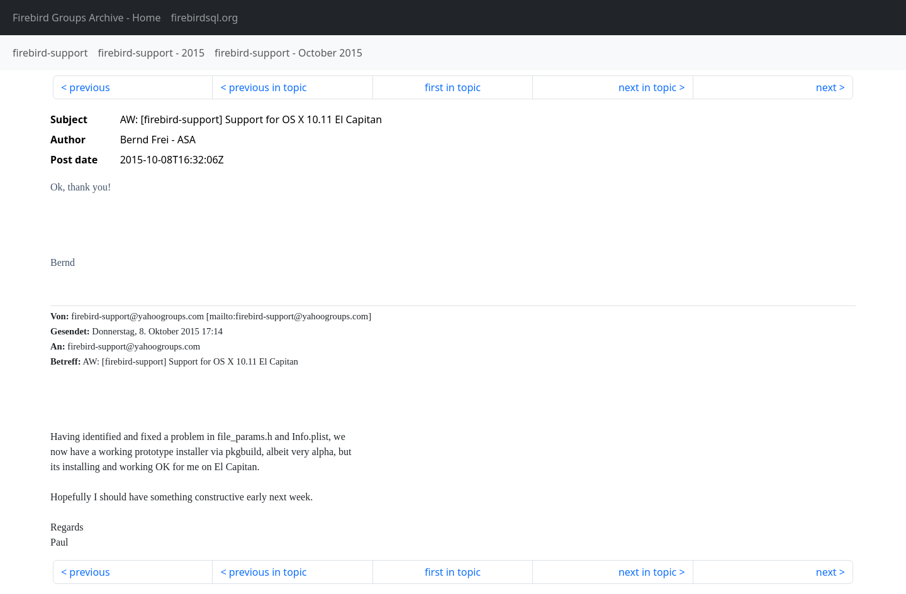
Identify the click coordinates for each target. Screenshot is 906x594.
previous (89, 87)
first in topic (453, 87)
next (826, 87)
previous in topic (268, 87)
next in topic (647, 87)
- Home (87, 18)
